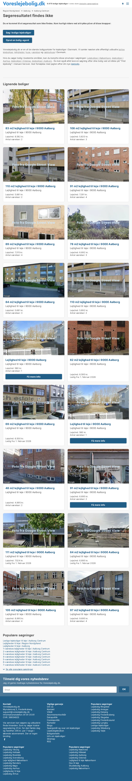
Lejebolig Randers (12, 763)
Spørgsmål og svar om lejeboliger (63, 728)
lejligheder (19, 52)
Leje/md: (10, 136)
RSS (49, 741)
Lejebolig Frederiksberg (103, 714)
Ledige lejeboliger (100, 725)
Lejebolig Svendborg (13, 757)
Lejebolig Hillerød (77, 752)
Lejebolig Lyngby (99, 722)
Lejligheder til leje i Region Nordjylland (22, 643)
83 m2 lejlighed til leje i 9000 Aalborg (29, 128)
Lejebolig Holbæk (11, 752)
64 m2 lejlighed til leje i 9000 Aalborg (94, 552)
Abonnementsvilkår (56, 714)
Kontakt (50, 709)
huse (28, 52)
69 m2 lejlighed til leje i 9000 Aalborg (29, 424)
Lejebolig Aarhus (11, 768)
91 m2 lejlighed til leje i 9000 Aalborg (94, 186)
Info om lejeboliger (56, 736)
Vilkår (50, 712)
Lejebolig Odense (77, 757)
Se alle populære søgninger (19, 669)
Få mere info (33, 376)
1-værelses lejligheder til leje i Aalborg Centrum (26, 648)
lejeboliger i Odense (21, 61)
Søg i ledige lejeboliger (18, 32)
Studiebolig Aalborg (79, 765)
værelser (35, 52)
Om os (50, 706)
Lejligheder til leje (11, 771)
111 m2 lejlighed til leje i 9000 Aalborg (30, 552)
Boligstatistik (53, 733)
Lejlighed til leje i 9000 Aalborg (23, 132)
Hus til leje (74, 763)
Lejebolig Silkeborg (100, 728)
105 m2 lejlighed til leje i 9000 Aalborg (30, 610)
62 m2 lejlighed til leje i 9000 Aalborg (94, 359)
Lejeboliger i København (99, 58)
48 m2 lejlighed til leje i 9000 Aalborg (29, 488)
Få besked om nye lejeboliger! (122, 4)
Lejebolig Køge (10, 765)
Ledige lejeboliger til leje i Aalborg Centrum (24, 640)
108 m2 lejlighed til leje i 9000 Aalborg (95, 128)
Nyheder (51, 722)
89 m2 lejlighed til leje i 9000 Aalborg (29, 244)
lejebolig (75, 64)
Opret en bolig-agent (17, 40)
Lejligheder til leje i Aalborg (16, 646)
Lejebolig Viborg (11, 749)
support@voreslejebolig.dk (16, 712)
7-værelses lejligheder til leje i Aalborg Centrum (26, 665)
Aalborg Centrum (41, 11)
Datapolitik (52, 717)
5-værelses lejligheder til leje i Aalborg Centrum (26, 659)
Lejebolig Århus (10, 773)
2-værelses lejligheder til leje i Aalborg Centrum (26, 651)
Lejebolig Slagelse (100, 717)
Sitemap (51, 739)
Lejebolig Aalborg (77, 755)
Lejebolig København (79, 768)
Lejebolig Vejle (98, 730)
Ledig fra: (75, 377)
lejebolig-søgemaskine (88, 4)
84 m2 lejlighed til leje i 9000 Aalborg (29, 302)
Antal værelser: (13, 139)
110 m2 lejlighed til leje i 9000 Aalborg (30, 186)
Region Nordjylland (11, 11)
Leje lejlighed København (15, 760)
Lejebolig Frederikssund (103, 720)
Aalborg (26, 11)
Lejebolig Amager (99, 709)
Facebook (4, 739)
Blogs (49, 725)
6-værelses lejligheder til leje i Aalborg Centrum (26, 662)
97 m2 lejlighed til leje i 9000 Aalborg (94, 610)
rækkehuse (49, 52)
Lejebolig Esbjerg (99, 712)
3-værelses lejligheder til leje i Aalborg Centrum (26, 654)
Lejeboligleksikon (55, 730)
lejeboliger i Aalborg (42, 61)
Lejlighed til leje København (82, 760)
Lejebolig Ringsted (100, 706)
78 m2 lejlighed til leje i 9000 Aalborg (94, 244)
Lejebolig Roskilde (12, 755)
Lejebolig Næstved (78, 749)
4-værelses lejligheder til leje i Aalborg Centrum (26, 656)
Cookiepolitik (53, 720)
